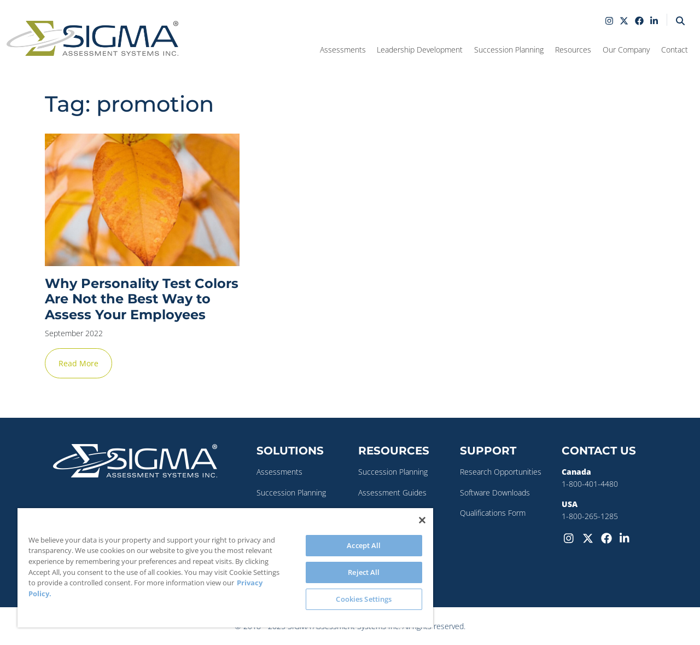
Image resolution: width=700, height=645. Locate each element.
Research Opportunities (500, 472)
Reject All (364, 572)
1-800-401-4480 (590, 484)
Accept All (364, 545)
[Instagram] (571, 537)
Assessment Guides (392, 492)
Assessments (279, 472)
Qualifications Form (493, 513)
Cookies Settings (364, 599)
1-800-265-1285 (590, 516)
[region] (225, 567)
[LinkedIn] (627, 537)
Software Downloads (495, 492)
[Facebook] (608, 537)
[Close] (422, 520)
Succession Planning (291, 492)
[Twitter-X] (589, 537)
